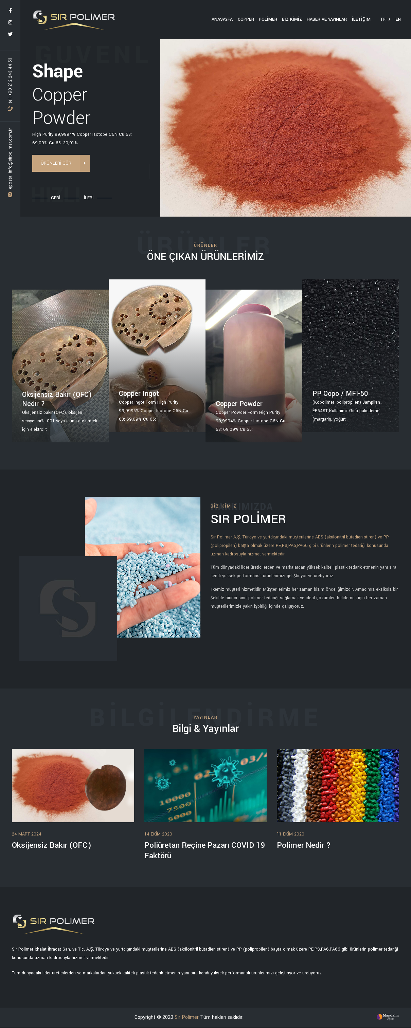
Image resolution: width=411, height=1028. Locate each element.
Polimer (268, 19)
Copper (246, 19)
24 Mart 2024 (26, 834)
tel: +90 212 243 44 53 (10, 84)
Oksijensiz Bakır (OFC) (53, 845)
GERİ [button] (55, 198)
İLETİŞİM (361, 19)
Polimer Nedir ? (305, 845)
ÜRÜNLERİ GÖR (60, 163)
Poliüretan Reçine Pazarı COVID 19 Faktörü (201, 850)
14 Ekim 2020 (158, 834)
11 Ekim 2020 (290, 834)
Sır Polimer (187, 1017)
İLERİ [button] (88, 198)
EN (398, 19)
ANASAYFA (222, 19)
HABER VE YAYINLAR (327, 19)
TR (385, 19)
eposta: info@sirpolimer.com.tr (10, 162)
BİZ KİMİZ (292, 19)
